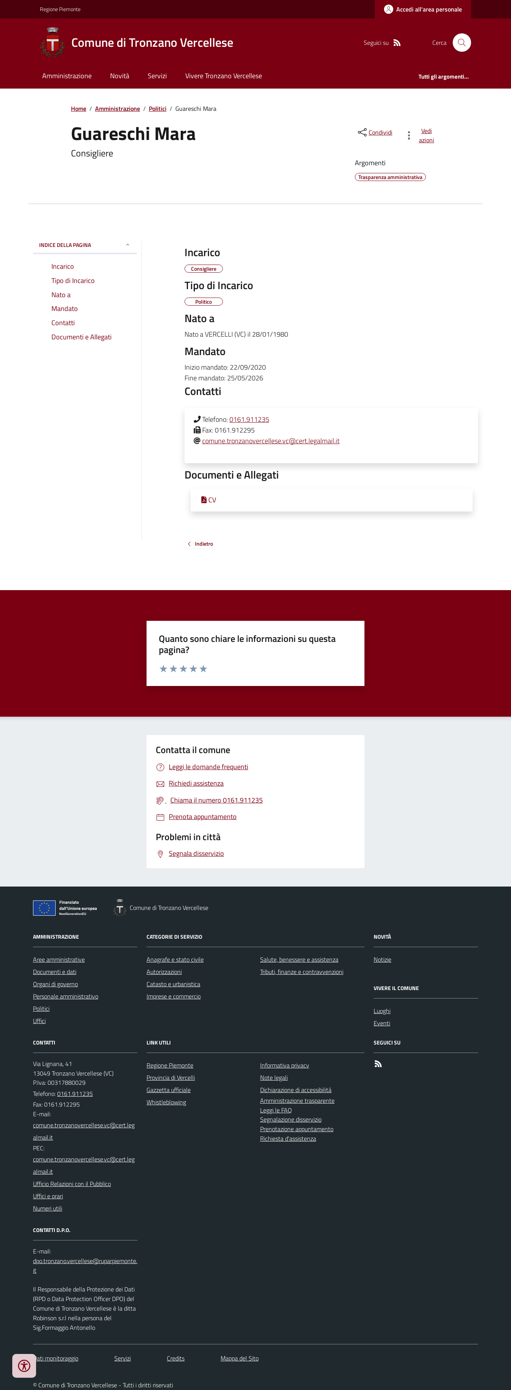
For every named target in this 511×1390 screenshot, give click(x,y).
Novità (119, 76)
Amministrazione (67, 76)
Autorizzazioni (164, 971)
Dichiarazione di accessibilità (295, 1089)
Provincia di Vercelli (171, 1077)
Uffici (39, 1020)
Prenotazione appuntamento (296, 1128)
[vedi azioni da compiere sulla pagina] (421, 135)
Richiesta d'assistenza (288, 1138)
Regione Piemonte (60, 9)
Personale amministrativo (65, 996)
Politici (157, 108)
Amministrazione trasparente (297, 1100)
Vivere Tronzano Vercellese (223, 76)
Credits (176, 1358)
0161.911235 (249, 419)
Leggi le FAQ (276, 1110)
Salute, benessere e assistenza (299, 959)
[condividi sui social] (374, 132)
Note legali (274, 1077)
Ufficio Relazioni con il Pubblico (72, 1183)
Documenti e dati (54, 971)
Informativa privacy (284, 1065)
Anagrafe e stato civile (175, 959)
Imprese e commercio (174, 996)
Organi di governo (55, 984)
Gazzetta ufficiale (169, 1089)
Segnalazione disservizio (290, 1119)
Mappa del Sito (240, 1358)
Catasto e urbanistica (173, 984)
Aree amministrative (59, 959)
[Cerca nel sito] (459, 42)
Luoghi (382, 1010)
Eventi (382, 1023)
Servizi (157, 76)
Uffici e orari (48, 1196)
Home (78, 108)
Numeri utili (47, 1208)
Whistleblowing (166, 1102)
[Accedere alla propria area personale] (423, 9)
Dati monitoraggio (55, 1358)
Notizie (382, 959)
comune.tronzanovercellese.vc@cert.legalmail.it (271, 441)
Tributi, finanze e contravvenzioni (301, 971)
